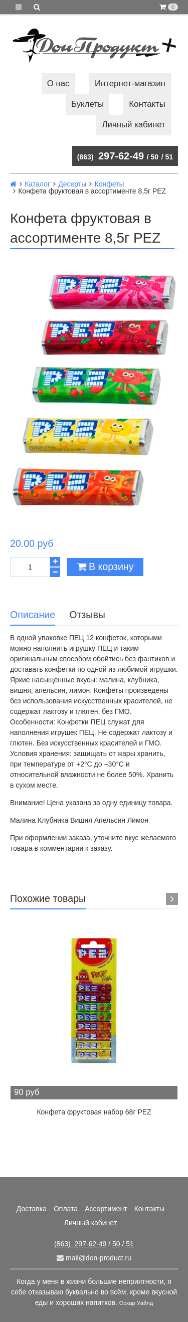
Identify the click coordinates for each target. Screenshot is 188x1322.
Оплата (66, 1209)
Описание (32, 614)
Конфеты (109, 183)
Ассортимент (106, 1209)
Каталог (37, 183)
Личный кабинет (133, 124)
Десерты (72, 183)
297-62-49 (110, 155)
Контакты (147, 104)
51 (169, 157)
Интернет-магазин (130, 83)
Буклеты (87, 104)
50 (155, 157)
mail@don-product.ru (94, 1258)
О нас (58, 83)
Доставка (32, 1209)
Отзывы (87, 614)
